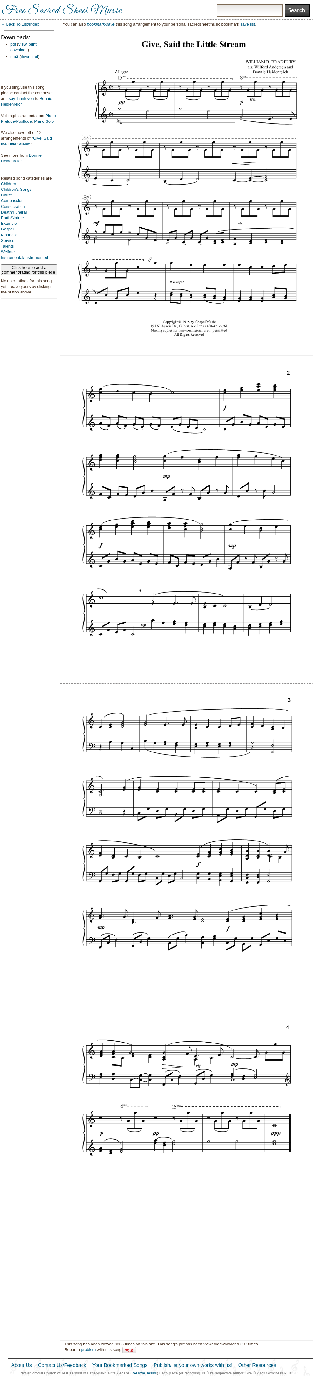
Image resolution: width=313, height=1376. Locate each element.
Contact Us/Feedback (62, 1365)
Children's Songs (16, 189)
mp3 (14, 56)
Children (8, 183)
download (19, 49)
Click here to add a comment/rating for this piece (29, 269)
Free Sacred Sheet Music (62, 11)
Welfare (8, 251)
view (22, 44)
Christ (6, 195)
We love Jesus (144, 1373)
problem (88, 1349)
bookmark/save (101, 24)
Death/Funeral (14, 212)
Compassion (12, 200)
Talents (7, 246)
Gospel (7, 229)
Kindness (9, 235)
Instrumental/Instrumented (24, 257)
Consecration (13, 206)
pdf (13, 44)
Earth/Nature (12, 217)
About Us (21, 1365)
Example (9, 223)
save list (247, 24)
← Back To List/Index (20, 24)
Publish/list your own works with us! (193, 1365)
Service (7, 240)
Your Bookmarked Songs (119, 1365)
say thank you (21, 98)
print (33, 44)
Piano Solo (44, 121)
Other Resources (257, 1365)
